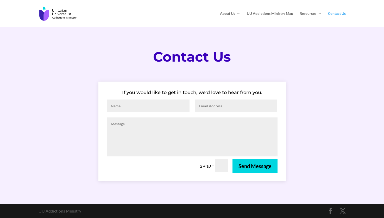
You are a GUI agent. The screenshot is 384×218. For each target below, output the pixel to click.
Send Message (255, 166)
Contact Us (337, 14)
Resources (308, 14)
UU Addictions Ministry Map (270, 14)
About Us (227, 14)
